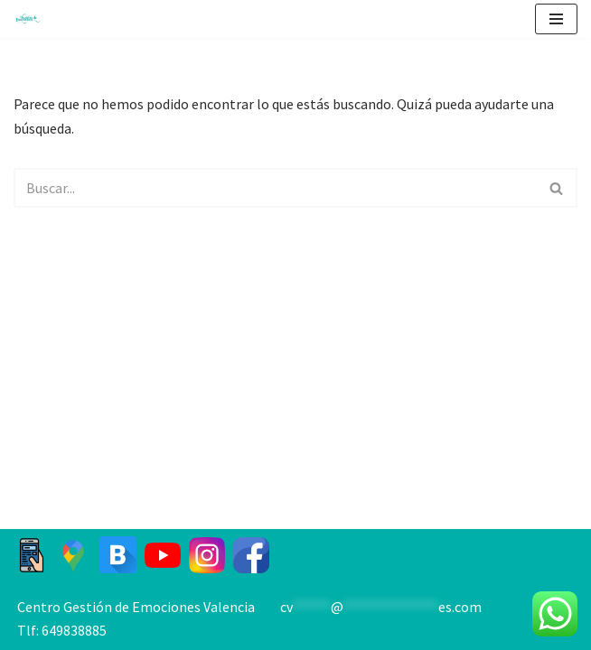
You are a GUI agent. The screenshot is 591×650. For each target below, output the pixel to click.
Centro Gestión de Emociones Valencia (136, 607)
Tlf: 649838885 (62, 630)
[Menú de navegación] (556, 19)
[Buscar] (275, 188)
